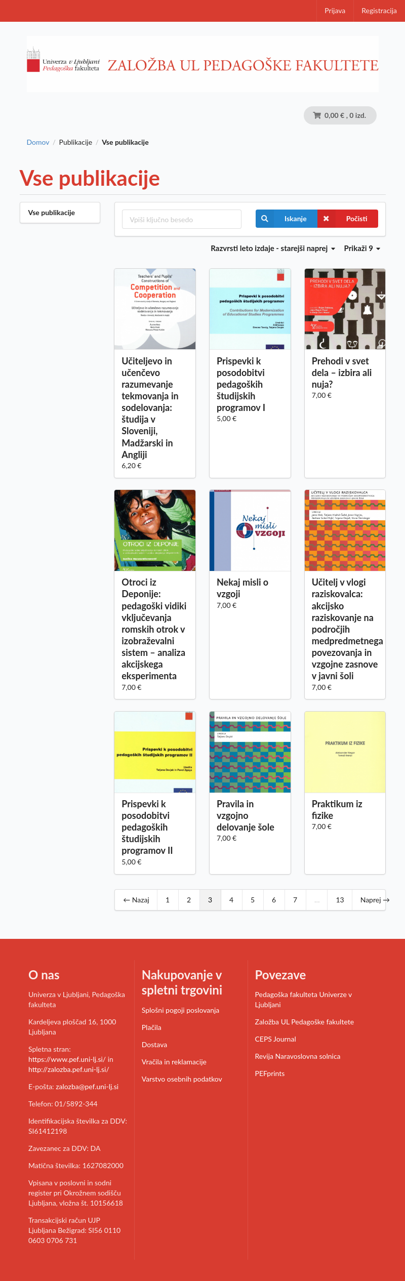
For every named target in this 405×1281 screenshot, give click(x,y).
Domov (38, 142)
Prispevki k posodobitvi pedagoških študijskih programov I (241, 384)
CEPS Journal (275, 1039)
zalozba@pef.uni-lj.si (87, 1086)
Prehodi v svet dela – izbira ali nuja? (342, 372)
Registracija (379, 10)
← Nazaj (136, 899)
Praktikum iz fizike (337, 809)
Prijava (335, 10)
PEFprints (270, 1073)
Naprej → (375, 899)
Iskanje (281, 219)
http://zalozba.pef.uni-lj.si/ (68, 1069)
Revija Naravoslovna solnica (298, 1056)
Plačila (151, 1027)
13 (340, 899)
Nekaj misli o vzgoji (242, 587)
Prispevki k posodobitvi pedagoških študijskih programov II (147, 827)
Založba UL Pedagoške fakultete (304, 1021)
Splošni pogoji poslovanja (181, 1010)
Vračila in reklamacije (174, 1061)
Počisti (342, 219)
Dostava (154, 1044)
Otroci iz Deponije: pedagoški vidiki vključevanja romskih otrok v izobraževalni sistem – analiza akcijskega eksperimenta (154, 628)
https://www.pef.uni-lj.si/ (67, 1059)
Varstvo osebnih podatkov (182, 1079)
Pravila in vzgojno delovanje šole (245, 815)
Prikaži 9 (362, 248)
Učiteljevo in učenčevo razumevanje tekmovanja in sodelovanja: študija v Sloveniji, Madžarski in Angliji (150, 407)
